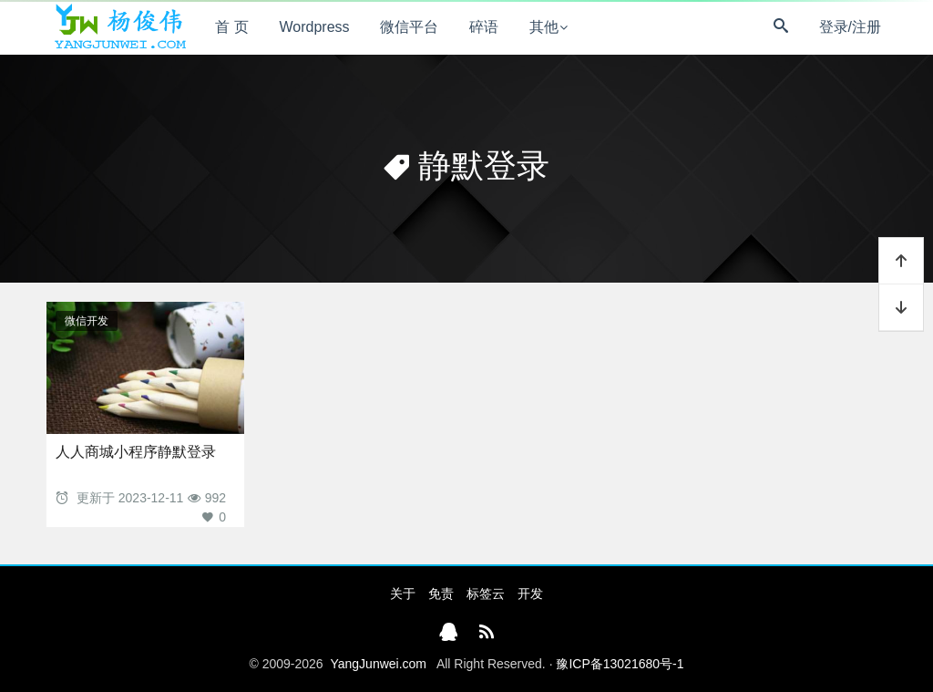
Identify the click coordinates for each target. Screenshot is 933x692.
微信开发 (86, 321)
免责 (441, 593)
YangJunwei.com (378, 663)
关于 (402, 593)
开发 (530, 593)
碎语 (483, 27)
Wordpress (315, 27)
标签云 (485, 593)
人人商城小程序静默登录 (136, 452)
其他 (544, 27)
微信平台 (409, 27)
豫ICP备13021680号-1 (619, 663)
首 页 (231, 27)
